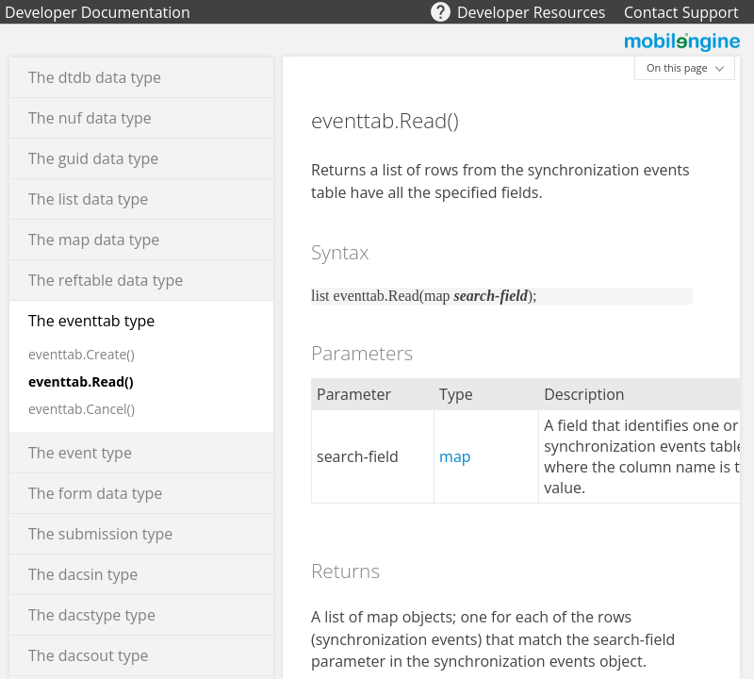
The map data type (93, 239)
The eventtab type (91, 320)
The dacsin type (83, 574)
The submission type (100, 533)
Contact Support (681, 12)
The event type (80, 452)
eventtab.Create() (81, 354)
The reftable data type (105, 280)
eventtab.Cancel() (81, 409)
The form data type (95, 493)
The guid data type (93, 158)
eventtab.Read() (81, 381)
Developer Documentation (97, 12)
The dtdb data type (94, 77)
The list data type (88, 199)
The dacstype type (92, 614)
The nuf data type (90, 118)
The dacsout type (88, 655)
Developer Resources (531, 12)
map (455, 456)
